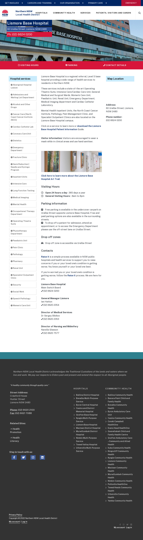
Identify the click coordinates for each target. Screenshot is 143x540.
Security (16, 285)
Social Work (17, 292)
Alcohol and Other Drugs (20, 105)
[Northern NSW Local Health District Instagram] (123, 524)
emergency (131, 3)
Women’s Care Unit (20, 305)
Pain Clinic (17, 247)
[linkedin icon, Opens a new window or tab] (42, 457)
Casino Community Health (120, 418)
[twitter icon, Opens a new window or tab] (23, 457)
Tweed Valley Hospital (86, 444)
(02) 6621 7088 (23, 413)
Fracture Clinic (19, 157)
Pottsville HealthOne (117, 484)
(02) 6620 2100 (26, 410)
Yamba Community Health (120, 501)
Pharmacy (16, 261)
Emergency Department (17, 148)
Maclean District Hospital (88, 428)
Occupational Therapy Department (23, 212)
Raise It (45, 256)
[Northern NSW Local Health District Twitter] (127, 524)
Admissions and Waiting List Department (22, 96)
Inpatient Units (19, 177)
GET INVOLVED (12, 4)
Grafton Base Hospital (87, 415)
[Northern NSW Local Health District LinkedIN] (131, 524)
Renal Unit (17, 268)
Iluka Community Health (119, 448)
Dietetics (16, 141)
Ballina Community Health (120, 395)
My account (14, 522)
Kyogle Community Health (120, 458)
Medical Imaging (20, 197)
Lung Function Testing (23, 191)
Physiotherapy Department (19, 232)
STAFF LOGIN (12, 10)
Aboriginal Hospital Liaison (21, 86)
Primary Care (96, 4)
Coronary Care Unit (21, 134)
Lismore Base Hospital (86, 425)
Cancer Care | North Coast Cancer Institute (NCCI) (21, 117)
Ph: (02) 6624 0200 (19, 34)
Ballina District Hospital (87, 395)
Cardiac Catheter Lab (22, 127)
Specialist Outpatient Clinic (22, 276)
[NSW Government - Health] (5, 13)
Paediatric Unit (19, 240)
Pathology (17, 254)
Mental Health (18, 204)
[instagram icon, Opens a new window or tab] (33, 457)
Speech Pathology (20, 298)
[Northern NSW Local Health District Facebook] (120, 524)
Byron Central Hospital (87, 405)
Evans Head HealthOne (118, 428)
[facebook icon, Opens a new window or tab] (14, 457)
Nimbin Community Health (120, 481)
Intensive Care (19, 184)
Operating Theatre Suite (21, 222)
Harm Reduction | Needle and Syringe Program (20, 167)
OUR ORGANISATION (70, 4)
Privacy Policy (15, 515)
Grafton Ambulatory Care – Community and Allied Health (120, 441)
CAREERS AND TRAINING (40, 4)
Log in (24, 522)
